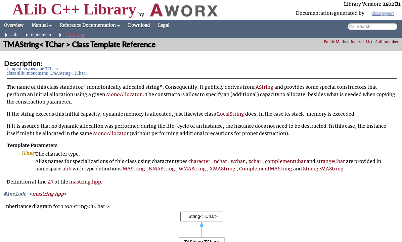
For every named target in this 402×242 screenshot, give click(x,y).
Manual (42, 25)
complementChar (285, 161)
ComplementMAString (265, 169)
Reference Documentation (90, 25)
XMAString (222, 169)
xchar (255, 161)
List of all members (383, 42)
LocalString (230, 114)
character (199, 161)
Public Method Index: (343, 42)
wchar (238, 161)
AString (264, 87)
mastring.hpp (85, 182)
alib (13, 35)
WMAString (192, 169)
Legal (163, 25)
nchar (220, 161)
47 (50, 182)
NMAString (162, 169)
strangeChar (330, 161)
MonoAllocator (124, 94)
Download (139, 25)
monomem (41, 35)
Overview (14, 25)
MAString (134, 169)
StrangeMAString (323, 169)
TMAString (74, 35)
